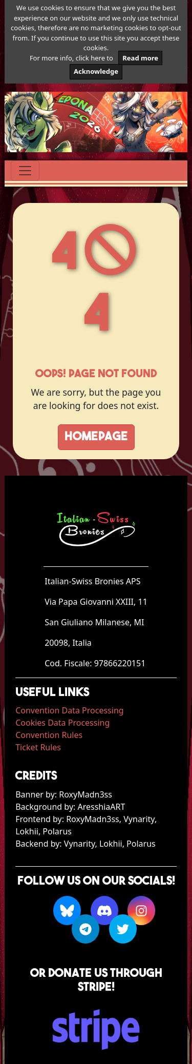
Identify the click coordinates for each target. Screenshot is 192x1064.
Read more (140, 58)
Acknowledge (96, 71)
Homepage (96, 437)
